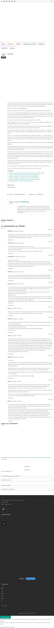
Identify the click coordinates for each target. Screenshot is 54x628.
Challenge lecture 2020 (29, 44)
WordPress (32, 613)
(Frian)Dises (41, 44)
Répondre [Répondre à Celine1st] (51, 355)
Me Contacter (27, 469)
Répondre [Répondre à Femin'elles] (51, 255)
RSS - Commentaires (6, 504)
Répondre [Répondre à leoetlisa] (51, 270)
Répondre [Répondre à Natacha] (51, 229)
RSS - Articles (5, 502)
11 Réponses (31, 194)
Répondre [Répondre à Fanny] (51, 306)
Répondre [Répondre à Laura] (51, 334)
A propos (18, 44)
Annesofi (10, 283)
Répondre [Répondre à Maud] (51, 399)
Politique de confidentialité (16, 500)
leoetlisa (10, 271)
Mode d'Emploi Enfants (20, 194)
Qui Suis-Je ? (10, 44)
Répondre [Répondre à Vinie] (51, 379)
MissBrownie (40, 194)
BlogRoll (12, 48)
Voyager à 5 (4, 48)
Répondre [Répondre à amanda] (51, 317)
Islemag (20, 613)
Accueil (3, 44)
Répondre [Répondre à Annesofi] (51, 282)
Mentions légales (6, 500)
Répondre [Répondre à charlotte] (51, 241)
